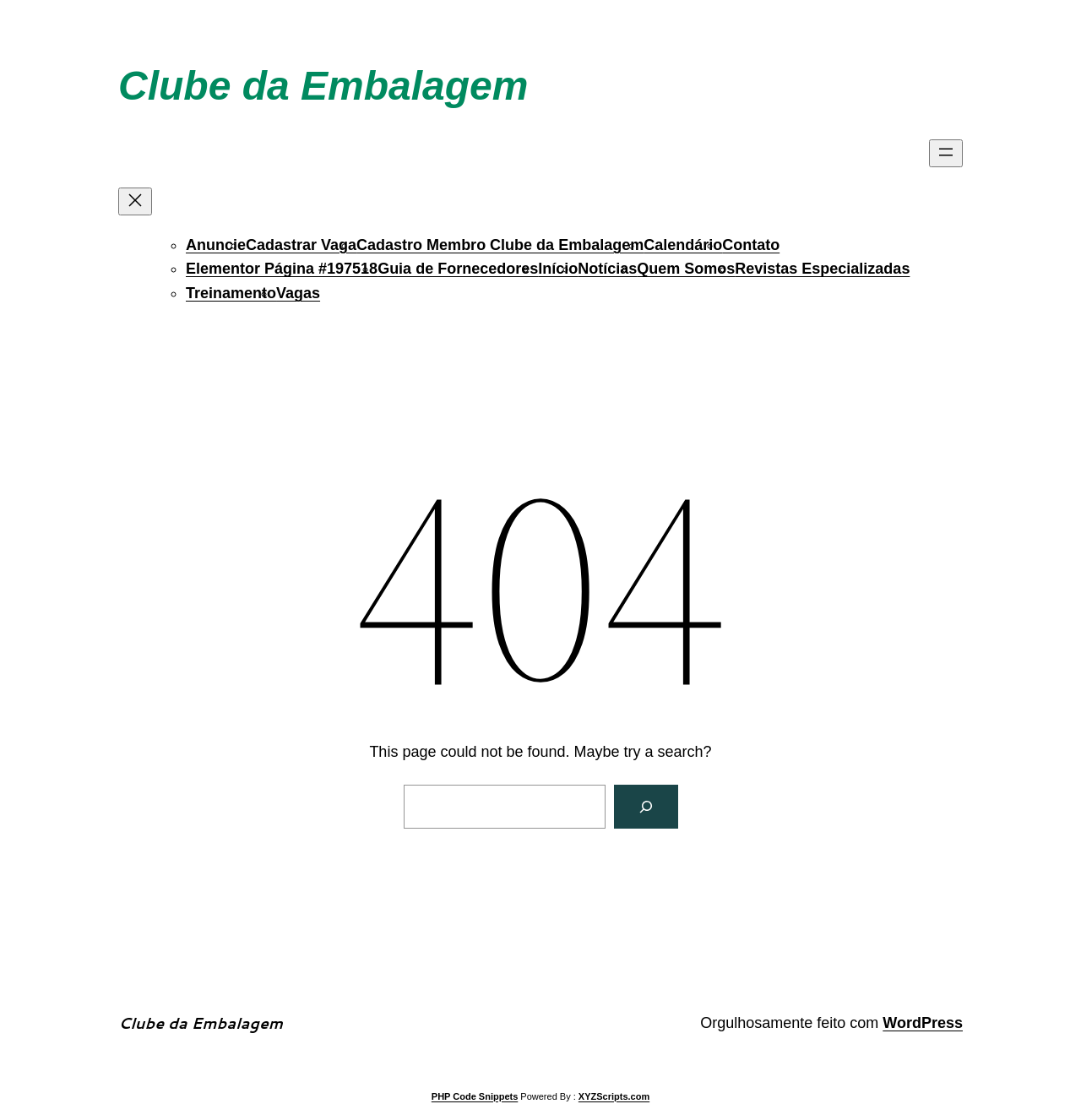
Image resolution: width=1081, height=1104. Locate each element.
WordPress (923, 1022)
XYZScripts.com (614, 1096)
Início (558, 268)
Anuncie (216, 245)
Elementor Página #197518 (282, 268)
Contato (751, 245)
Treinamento (231, 293)
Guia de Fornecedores (458, 268)
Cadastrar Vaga (301, 245)
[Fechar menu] (135, 201)
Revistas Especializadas (822, 268)
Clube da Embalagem (323, 85)
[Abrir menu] (946, 153)
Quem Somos (686, 268)
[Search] (646, 807)
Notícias (607, 268)
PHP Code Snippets (475, 1096)
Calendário (683, 245)
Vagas (298, 293)
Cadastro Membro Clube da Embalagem (500, 245)
